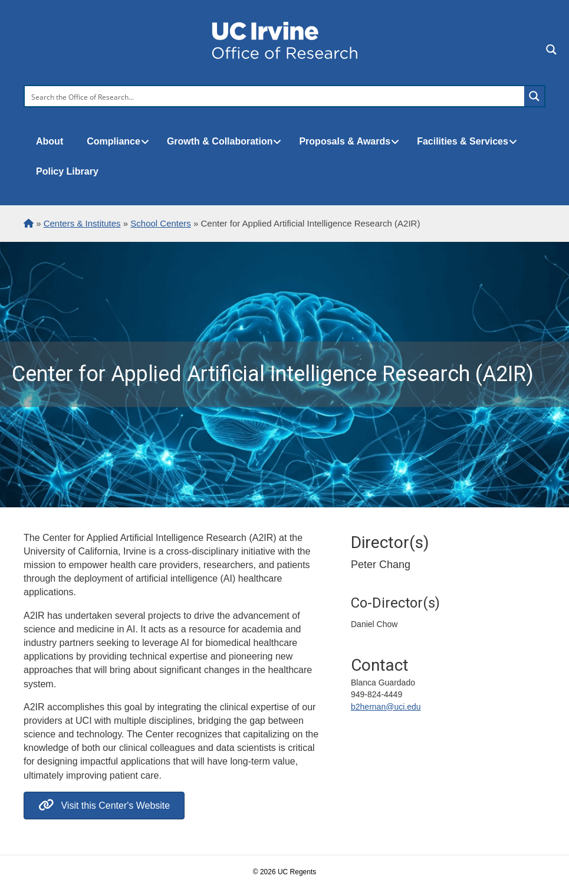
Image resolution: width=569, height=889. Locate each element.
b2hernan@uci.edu (386, 706)
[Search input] (275, 96)
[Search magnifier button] (534, 96)
